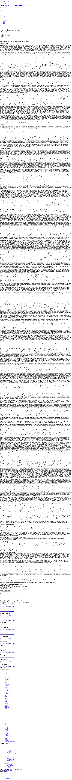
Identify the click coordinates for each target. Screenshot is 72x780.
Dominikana (7, 687)
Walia (6, 738)
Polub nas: (2, 8)
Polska (6, 720)
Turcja (6, 736)
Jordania (6, 703)
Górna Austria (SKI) (10, 749)
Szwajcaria (7, 730)
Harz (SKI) (9, 758)
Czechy (4, 23)
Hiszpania (7, 698)
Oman (6, 718)
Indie (6, 700)
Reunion (6, 723)
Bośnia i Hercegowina (9, 678)
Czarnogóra (7, 684)
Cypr (6, 683)
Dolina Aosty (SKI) (10, 765)
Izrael (6, 701)
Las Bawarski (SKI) (10, 759)
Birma (6, 677)
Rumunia (6, 724)
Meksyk (6, 713)
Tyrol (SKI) (9, 752)
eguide (4, 21)
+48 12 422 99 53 (11, 11)
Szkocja (6, 729)
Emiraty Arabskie (8, 690)
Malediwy (7, 710)
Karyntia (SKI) (9, 750)
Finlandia (6, 692)
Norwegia (6, 716)
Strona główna (5, 20)
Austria (6, 675)
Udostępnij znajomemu (4, 606)
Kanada (6, 705)
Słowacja (6, 726)
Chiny (6, 681)
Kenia (6, 706)
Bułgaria (6, 679)
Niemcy (6, 715)
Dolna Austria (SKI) (10, 748)
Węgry (6, 739)
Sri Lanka (6, 728)
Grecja (6, 695)
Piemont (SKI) (9, 767)
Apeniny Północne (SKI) (11, 764)
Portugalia (7, 721)
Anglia (6, 674)
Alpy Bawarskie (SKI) (11, 757)
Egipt (6, 689)
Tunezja (6, 735)
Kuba (6, 708)
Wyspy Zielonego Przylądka (10, 741)
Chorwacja (7, 682)
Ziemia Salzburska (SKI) (11, 753)
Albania (6, 672)
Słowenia (6, 727)
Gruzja (6, 696)
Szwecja (6, 731)
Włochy (6, 740)
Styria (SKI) (9, 751)
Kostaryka (7, 707)
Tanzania (6, 734)
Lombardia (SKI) (10, 766)
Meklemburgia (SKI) (10, 760)
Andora (6, 673)
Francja (6, 693)
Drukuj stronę (11, 606)
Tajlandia (6, 733)
